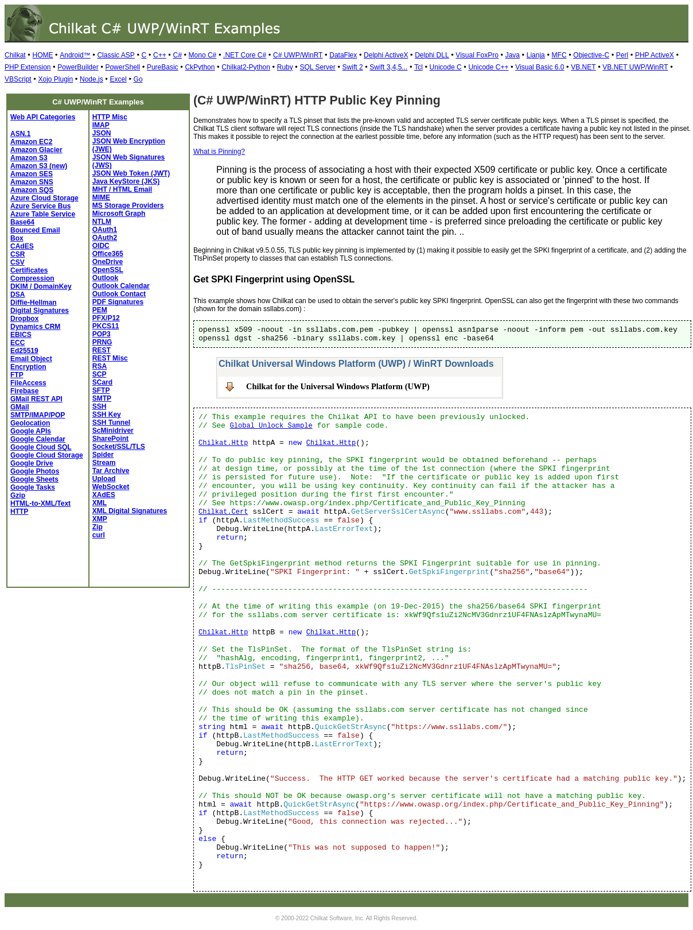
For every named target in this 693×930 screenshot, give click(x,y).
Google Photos (34, 471)
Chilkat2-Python (245, 67)
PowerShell (122, 67)
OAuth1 (104, 230)
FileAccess (28, 383)
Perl (622, 55)
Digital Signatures (39, 311)
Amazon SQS (31, 190)
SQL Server (318, 67)
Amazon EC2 (31, 142)
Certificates (29, 270)
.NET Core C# (244, 55)
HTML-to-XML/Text (40, 503)
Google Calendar (37, 439)
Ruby (285, 67)
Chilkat (15, 55)
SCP (99, 374)
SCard (102, 382)
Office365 (107, 254)
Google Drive (31, 463)
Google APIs (30, 431)
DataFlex (343, 55)
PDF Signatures (117, 302)
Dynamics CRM (35, 327)
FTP (17, 375)
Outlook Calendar (121, 286)
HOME (42, 55)
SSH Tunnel (111, 422)
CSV (17, 262)
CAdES (22, 246)
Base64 (22, 222)
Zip (97, 527)
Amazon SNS (31, 182)
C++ (159, 55)
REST (101, 350)
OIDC (101, 246)
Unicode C (446, 67)
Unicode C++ (488, 67)
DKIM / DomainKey (41, 286)
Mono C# (203, 55)
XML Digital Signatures (129, 511)
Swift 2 (352, 67)
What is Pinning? (219, 152)
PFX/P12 (106, 318)
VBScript (18, 79)
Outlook (105, 278)
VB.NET (583, 67)
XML (99, 503)
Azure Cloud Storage (44, 198)
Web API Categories (42, 117)
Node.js (91, 79)
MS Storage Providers (128, 206)
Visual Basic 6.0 (539, 67)
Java (512, 55)
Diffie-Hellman (33, 303)
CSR (17, 254)
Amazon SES (31, 174)
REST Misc (110, 358)
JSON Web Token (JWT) (131, 173)
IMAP (101, 125)
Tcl (418, 67)
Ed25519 (24, 351)
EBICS (21, 335)
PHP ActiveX (654, 55)
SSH (99, 406)
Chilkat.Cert (223, 512)
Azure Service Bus (40, 206)
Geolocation (30, 423)
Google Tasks (32, 487)
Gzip (17, 495)
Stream (104, 463)
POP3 (101, 334)
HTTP (19, 511)
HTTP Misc (109, 117)
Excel (118, 79)
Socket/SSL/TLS (118, 447)
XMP (99, 519)
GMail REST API (36, 399)
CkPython (200, 67)
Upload (104, 479)
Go (138, 79)
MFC (559, 55)
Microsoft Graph (119, 214)
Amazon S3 (29, 158)
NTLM (101, 222)
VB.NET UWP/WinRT (635, 67)
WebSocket (110, 487)
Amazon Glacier (36, 150)
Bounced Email (35, 230)
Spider (103, 455)
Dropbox (24, 319)
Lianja (536, 55)
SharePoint (110, 439)
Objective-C (591, 55)
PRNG (102, 342)
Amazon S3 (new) (38, 166)
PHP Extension (28, 67)
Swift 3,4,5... (388, 67)
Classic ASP (115, 55)
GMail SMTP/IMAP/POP (37, 411)
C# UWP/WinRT (297, 55)
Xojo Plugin (55, 79)
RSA (99, 366)
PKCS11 (105, 326)
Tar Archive (111, 471)
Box (17, 238)
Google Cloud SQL (41, 447)
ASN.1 (20, 134)
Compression (32, 278)
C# (177, 55)
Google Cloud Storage (46, 455)
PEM (99, 310)
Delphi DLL (432, 55)
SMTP (101, 398)
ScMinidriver (113, 431)
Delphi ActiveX (386, 55)
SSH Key (106, 414)
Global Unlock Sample (271, 426)
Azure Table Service (42, 214)
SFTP (101, 390)
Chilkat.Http (223, 443)
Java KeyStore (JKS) (125, 181)
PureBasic (162, 67)
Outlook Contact (119, 294)
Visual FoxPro (476, 55)
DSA (17, 294)
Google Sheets (34, 479)
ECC (17, 343)
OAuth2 (104, 238)
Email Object (31, 359)
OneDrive (107, 262)
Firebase (24, 391)
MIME (101, 197)
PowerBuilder (77, 67)
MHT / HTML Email (122, 189)
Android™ (75, 55)
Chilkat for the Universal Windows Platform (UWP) (338, 386)
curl (98, 535)
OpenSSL (107, 270)
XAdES (103, 495)
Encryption (28, 367)
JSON (101, 133)
